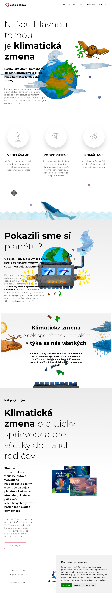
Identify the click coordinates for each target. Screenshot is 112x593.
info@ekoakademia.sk (18, 575)
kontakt (103, 5)
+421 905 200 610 (18, 570)
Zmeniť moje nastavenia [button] (84, 585)
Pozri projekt (15, 546)
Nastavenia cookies (18, 582)
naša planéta (75, 5)
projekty (90, 5)
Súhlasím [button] (66, 585)
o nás (62, 5)
